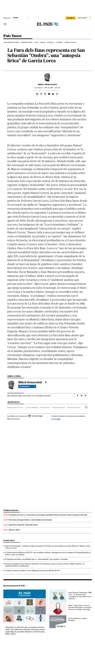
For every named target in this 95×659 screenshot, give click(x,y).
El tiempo (59, 42)
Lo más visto (8, 540)
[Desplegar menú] (5, 24)
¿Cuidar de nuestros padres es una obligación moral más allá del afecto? (32, 570)
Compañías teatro (58, 407)
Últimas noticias (70, 42)
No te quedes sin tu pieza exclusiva (77, 619)
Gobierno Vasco (26, 42)
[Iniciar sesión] (84, 18)
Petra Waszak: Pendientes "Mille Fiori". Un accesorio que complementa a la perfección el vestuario (80, 595)
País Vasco (12, 36)
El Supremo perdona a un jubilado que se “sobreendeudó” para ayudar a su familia (36, 559)
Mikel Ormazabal (47, 84)
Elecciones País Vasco (11, 42)
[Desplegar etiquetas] (86, 407)
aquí (58, 419)
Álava (36, 42)
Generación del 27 (74, 407)
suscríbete (71, 18)
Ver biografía (27, 386)
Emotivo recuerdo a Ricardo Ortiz (23, 525)
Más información (14, 419)
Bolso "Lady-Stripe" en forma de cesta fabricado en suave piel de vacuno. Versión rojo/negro (79, 607)
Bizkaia (42, 42)
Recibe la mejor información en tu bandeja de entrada (30, 396)
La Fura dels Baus (31, 407)
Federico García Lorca (15, 407)
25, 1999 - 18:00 (52, 88)
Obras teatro (45, 407)
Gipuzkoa (50, 42)
